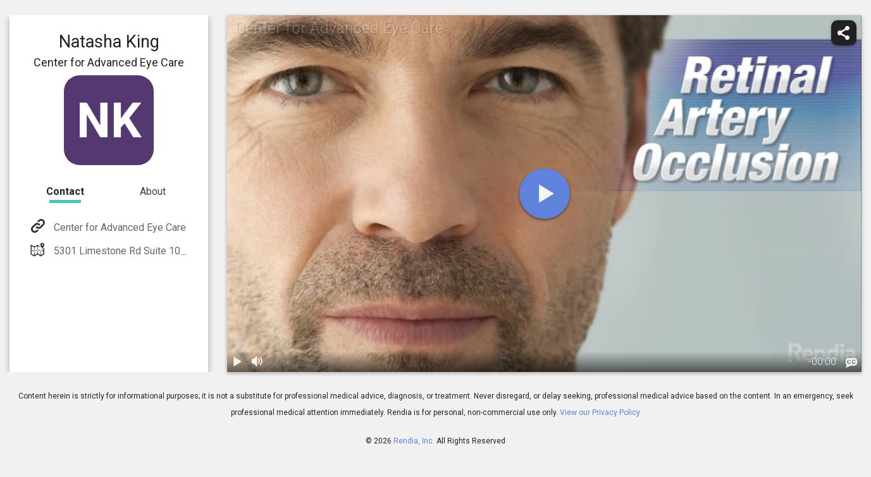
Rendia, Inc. (414, 441)
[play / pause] (237, 362)
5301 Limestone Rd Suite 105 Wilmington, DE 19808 (168, 251)
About (153, 191)
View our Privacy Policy (600, 412)
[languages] (851, 362)
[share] (843, 33)
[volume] (257, 362)
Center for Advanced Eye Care (118, 227)
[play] (544, 193)
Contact (65, 191)
